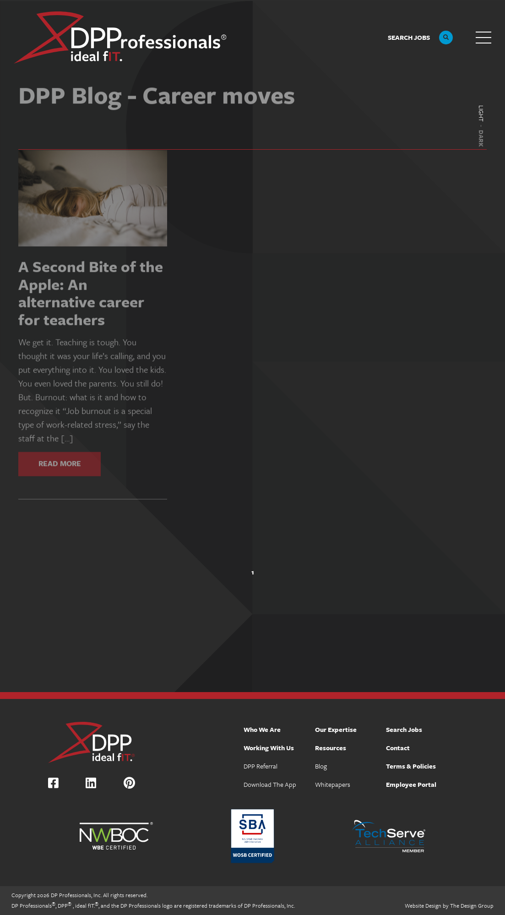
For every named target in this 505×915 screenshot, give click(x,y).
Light (481, 113)
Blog (321, 766)
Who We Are (262, 729)
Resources (330, 748)
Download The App (270, 784)
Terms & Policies (411, 766)
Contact (398, 748)
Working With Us (269, 748)
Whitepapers (332, 784)
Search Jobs (404, 729)
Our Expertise (336, 729)
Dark (481, 138)
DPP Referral (260, 766)
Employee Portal (411, 784)
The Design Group (472, 905)
